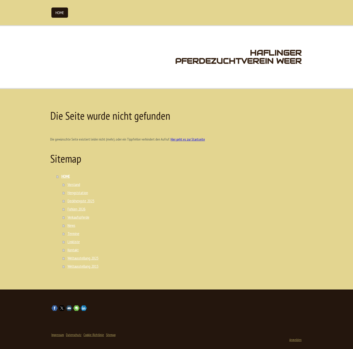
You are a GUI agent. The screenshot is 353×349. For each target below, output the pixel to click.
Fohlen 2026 (77, 209)
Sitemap (111, 335)
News (71, 225)
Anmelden (295, 340)
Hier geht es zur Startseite (188, 139)
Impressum (57, 335)
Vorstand (74, 184)
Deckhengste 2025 (81, 200)
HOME (59, 12)
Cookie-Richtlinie (93, 335)
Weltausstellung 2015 (83, 266)
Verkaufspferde (78, 217)
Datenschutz (73, 335)
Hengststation (78, 192)
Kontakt (73, 249)
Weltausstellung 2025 (83, 258)
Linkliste (74, 241)
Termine (73, 233)
